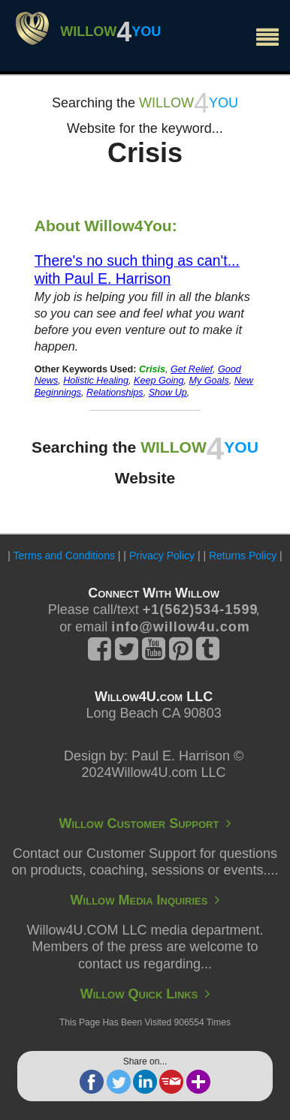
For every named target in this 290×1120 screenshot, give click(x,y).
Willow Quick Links (145, 993)
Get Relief (192, 369)
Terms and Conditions (64, 555)
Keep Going (159, 380)
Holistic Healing (95, 380)
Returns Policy (242, 555)
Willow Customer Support (145, 823)
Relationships (114, 392)
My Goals (209, 380)
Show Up (168, 392)
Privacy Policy (162, 555)
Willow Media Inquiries (145, 900)
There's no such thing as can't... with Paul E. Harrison (137, 269)
